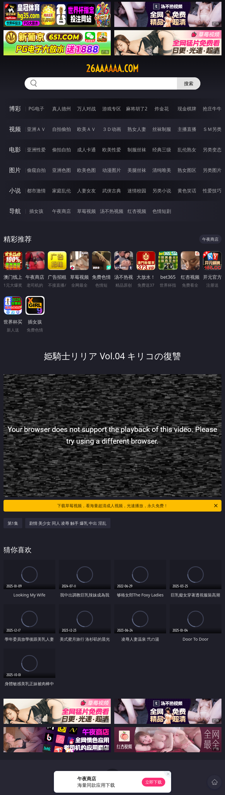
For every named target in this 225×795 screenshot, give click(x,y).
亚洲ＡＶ (36, 129)
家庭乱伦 (61, 190)
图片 (15, 170)
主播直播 (187, 129)
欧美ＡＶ (86, 129)
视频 (15, 129)
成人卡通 (86, 149)
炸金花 (162, 108)
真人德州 (61, 108)
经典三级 (161, 149)
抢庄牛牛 (212, 108)
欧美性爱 (111, 149)
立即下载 (153, 782)
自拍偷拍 (61, 129)
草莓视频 (86, 211)
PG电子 (36, 108)
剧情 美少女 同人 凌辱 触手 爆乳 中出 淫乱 (67, 523)
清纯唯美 (161, 170)
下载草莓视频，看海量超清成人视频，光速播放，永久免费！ (138, 505)
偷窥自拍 (36, 170)
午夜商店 (61, 211)
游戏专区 (111, 108)
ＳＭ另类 (212, 129)
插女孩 (36, 211)
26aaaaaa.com (112, 68)
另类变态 (212, 149)
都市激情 (36, 190)
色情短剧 (161, 211)
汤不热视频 (111, 211)
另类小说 (161, 190)
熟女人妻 (136, 129)
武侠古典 (111, 190)
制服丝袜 (136, 149)
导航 (15, 211)
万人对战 (86, 108)
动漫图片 (111, 170)
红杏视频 (136, 211)
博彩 (15, 108)
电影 (15, 149)
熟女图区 (187, 170)
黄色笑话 (187, 190)
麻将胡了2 (136, 108)
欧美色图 (86, 170)
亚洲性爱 (36, 149)
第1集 (13, 523)
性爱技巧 (212, 190)
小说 (15, 190)
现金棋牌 (187, 108)
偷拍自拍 (61, 149)
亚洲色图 (61, 170)
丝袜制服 (161, 129)
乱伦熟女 (187, 149)
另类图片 (212, 170)
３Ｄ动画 (111, 129)
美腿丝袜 (136, 170)
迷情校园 (136, 190)
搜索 (188, 83)
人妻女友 (86, 190)
